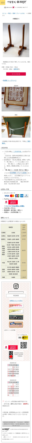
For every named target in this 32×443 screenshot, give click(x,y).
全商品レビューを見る (16, 300)
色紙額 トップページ (9, 80)
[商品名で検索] (16, 292)
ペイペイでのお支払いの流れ (14, 206)
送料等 (16, 69)
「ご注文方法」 (17, 151)
